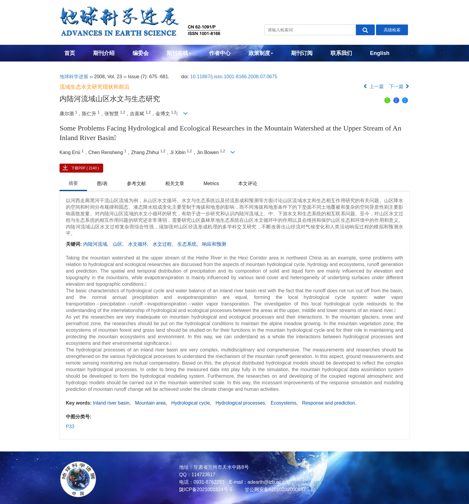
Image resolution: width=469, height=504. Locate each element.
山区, (119, 244)
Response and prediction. (329, 402)
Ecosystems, (285, 402)
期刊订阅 (302, 53)
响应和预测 (214, 244)
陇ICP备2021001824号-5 (205, 489)
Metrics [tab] (211, 183)
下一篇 (399, 86)
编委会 (141, 53)
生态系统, (188, 244)
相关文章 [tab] (174, 183)
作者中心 (220, 53)
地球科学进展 (74, 76)
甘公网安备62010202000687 (274, 489)
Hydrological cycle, (192, 402)
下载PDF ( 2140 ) (85, 168)
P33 (70, 426)
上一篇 (373, 86)
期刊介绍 (104, 53)
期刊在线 (179, 53)
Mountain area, (151, 402)
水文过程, (163, 244)
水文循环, (139, 244)
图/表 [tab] (102, 183)
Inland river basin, (112, 402)
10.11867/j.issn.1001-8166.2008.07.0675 (233, 76)
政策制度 (261, 53)
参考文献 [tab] (136, 183)
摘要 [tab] (73, 183)
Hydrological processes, (241, 402)
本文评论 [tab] (247, 183)
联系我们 (341, 53)
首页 (69, 53)
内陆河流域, (96, 244)
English (379, 53)
